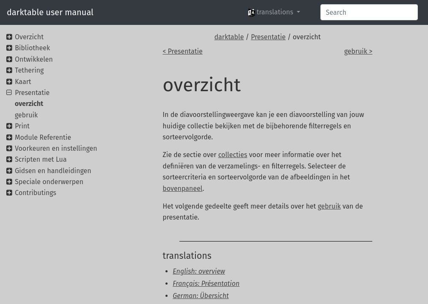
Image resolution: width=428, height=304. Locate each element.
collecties (232, 155)
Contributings (35, 193)
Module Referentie (43, 137)
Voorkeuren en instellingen (56, 148)
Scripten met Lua (41, 159)
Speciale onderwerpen (49, 182)
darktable (229, 37)
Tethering (29, 70)
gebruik (329, 206)
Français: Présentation (206, 284)
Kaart (23, 82)
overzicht (29, 104)
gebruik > (358, 51)
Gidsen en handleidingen (53, 171)
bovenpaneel (182, 189)
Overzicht (29, 37)
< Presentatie (183, 51)
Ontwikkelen (34, 59)
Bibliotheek (32, 48)
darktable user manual (50, 12)
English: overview (199, 271)
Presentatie (268, 37)
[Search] (369, 12)
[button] (273, 12)
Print (22, 126)
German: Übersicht (201, 296)
